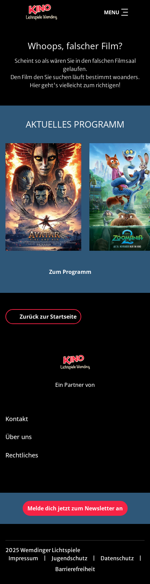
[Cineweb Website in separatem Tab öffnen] (75, 392)
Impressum (23, 558)
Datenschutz (117, 558)
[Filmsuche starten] (138, 12)
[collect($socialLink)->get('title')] (75, 478)
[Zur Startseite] (41, 12)
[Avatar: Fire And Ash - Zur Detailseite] (43, 197)
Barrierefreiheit (75, 569)
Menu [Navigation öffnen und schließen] (116, 12)
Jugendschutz (69, 558)
